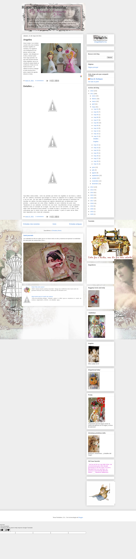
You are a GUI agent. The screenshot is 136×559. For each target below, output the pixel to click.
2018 (92, 203)
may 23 (96, 147)
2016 (92, 198)
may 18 (96, 133)
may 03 (96, 112)
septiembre (95, 175)
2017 (92, 200)
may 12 (96, 131)
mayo (94, 107)
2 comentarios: (39, 216)
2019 (92, 206)
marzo (94, 101)
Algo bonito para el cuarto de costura (42, 296)
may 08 (96, 123)
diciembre (95, 183)
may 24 (96, 150)
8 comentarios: (39, 80)
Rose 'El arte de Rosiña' (44, 7)
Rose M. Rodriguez (96, 79)
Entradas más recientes (31, 224)
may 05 (96, 114)
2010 (92, 91)
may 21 (96, 136)
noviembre (95, 181)
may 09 (96, 125)
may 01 (96, 109)
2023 (92, 211)
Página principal (93, 67)
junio (93, 167)
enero (94, 96)
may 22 (96, 145)
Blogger (80, 517)
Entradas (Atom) (56, 230)
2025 (92, 214)
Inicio (54, 224)
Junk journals (28, 235)
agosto (94, 173)
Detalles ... (28, 86)
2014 (92, 192)
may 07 (96, 120)
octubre (94, 178)
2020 (92, 209)
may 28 (96, 161)
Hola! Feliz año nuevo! (38, 287)
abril (93, 104)
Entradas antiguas (75, 224)
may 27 (96, 158)
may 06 (96, 117)
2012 (92, 187)
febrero (94, 98)
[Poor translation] (7, 530)
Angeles (27, 39)
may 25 (96, 153)
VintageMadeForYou (100, 42)
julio (93, 170)
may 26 (96, 156)
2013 (92, 190)
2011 (92, 93)
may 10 (96, 128)
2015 (92, 195)
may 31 (96, 164)
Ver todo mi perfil (93, 81)
